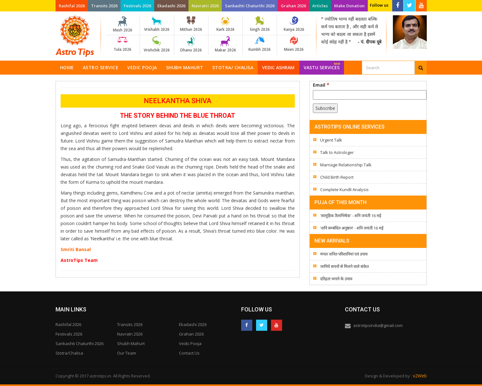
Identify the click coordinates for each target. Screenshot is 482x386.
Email (321, 84)
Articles (320, 5)
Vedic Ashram (278, 67)
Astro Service (101, 67)
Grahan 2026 (293, 5)
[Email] (369, 95)
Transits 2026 (104, 5)
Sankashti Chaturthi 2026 (249, 5)
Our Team (126, 353)
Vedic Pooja (142, 67)
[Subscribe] (325, 108)
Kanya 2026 (294, 24)
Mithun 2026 (191, 24)
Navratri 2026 (205, 5)
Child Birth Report (336, 177)
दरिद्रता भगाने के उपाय (336, 279)
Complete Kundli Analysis (344, 189)
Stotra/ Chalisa (233, 67)
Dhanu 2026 (191, 44)
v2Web (420, 376)
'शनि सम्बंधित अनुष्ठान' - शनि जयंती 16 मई (351, 228)
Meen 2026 (294, 44)
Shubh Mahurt (184, 67)
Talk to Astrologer (337, 152)
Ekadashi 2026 (171, 5)
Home (67, 67)
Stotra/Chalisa (69, 353)
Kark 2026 (225, 24)
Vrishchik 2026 (157, 44)
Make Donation (349, 5)
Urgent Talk (331, 140)
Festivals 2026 (137, 5)
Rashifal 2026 (72, 5)
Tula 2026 (123, 44)
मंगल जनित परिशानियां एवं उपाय (344, 254)
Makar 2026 (225, 44)
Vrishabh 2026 (157, 24)
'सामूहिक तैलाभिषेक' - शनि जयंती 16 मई (350, 215)
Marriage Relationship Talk (346, 165)
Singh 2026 (260, 24)
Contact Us (189, 353)
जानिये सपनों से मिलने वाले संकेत (344, 266)
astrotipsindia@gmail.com (378, 325)
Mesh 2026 (123, 24)
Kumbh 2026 (260, 44)
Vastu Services (322, 65)
